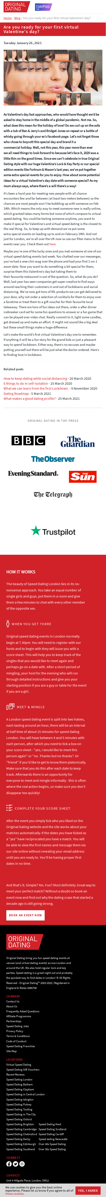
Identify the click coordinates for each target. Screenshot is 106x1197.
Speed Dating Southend (20, 1149)
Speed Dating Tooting (19, 1109)
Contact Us (12, 1001)
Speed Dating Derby (18, 1139)
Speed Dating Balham (19, 1084)
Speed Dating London (19, 1079)
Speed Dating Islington (19, 1099)
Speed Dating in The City (21, 1114)
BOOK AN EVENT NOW (25, 915)
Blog (17, 18)
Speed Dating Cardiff (51, 1134)
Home (8, 18)
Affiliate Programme (18, 1016)
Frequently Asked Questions (22, 1011)
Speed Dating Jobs (17, 1026)
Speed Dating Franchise (20, 1046)
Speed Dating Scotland (52, 1129)
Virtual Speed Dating (18, 1065)
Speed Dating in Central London (25, 1094)
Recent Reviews (15, 1074)
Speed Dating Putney (18, 1104)
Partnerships (13, 1021)
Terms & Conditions (18, 1036)
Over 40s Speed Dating (52, 1144)
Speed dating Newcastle (53, 1139)
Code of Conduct (16, 1041)
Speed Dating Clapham (20, 1089)
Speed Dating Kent (50, 1124)
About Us (11, 1006)
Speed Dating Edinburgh (21, 1144)
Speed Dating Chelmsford (21, 1134)
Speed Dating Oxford (19, 1119)
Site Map (11, 1051)
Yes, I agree (88, 1191)
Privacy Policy (14, 1031)
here (52, 244)
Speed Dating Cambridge (21, 1129)
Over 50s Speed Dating (52, 1149)
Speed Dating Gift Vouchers (22, 1069)
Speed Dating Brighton (20, 1124)
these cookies (14, 1194)
